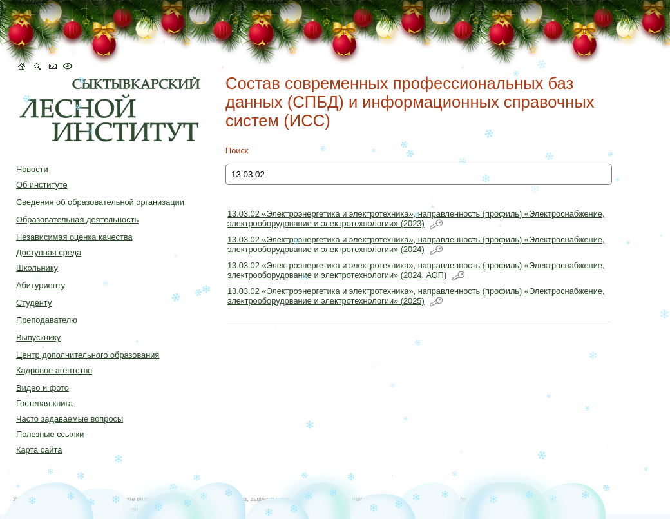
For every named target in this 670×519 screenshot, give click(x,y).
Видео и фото (42, 388)
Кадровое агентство (54, 370)
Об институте (42, 185)
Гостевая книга (44, 403)
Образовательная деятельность (77, 219)
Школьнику (37, 268)
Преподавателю (46, 320)
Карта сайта (39, 450)
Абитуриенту (40, 285)
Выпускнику (38, 337)
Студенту (34, 303)
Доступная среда (48, 252)
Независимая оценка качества (74, 237)
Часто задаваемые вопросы (69, 419)
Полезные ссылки (50, 434)
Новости (32, 169)
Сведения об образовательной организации (100, 202)
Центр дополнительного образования (87, 355)
